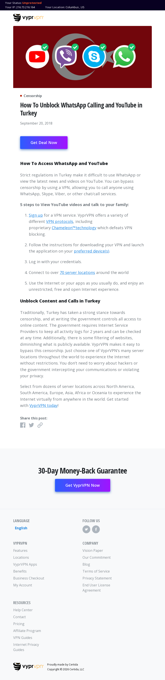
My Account (22, 585)
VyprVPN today (43, 405)
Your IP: (10, 7)
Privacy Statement (97, 578)
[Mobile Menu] (148, 17)
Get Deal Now (44, 142)
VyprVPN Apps (25, 564)
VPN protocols (59, 221)
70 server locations (77, 272)
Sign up (36, 215)
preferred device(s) (91, 251)
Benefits (20, 571)
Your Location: (55, 7)
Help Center (23, 610)
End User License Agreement (96, 588)
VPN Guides (22, 637)
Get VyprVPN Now (82, 485)
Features (20, 550)
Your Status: (13, 3)
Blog (86, 564)
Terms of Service (96, 571)
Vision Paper (92, 550)
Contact (19, 616)
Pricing (18, 623)
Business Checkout (28, 578)
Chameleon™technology (74, 227)
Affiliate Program (27, 630)
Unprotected (32, 3)
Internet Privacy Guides (26, 647)
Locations (21, 557)
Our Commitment (96, 557)
